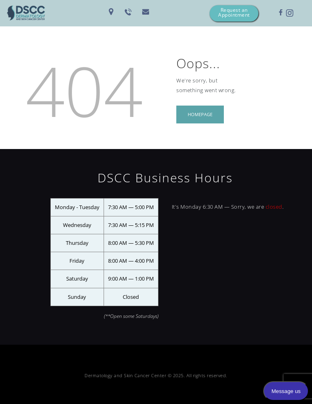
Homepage (200, 114)
